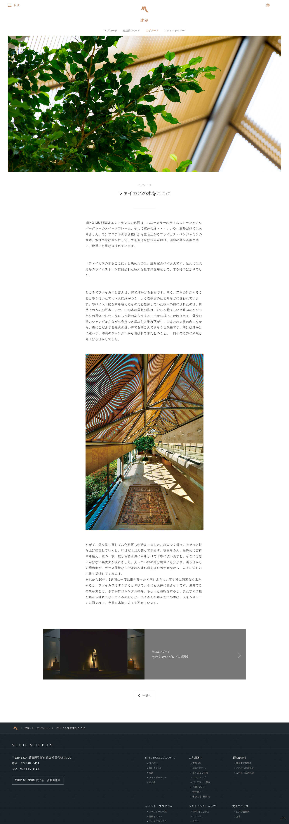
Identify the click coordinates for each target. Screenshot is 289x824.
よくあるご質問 (200, 776)
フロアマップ (199, 781)
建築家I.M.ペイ (131, 31)
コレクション (155, 772)
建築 (144, 20)
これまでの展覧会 (245, 776)
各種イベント (155, 820)
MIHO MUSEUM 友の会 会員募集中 (39, 784)
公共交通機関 (242, 815)
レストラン (197, 820)
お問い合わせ (199, 791)
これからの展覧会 (245, 772)
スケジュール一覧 (158, 815)
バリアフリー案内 (201, 786)
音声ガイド (197, 795)
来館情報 (196, 767)
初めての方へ (199, 772)
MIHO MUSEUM (40, 748)
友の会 (152, 786)
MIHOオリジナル (200, 815)
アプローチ (110, 31)
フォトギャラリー (174, 31)
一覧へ (147, 698)
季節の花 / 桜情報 (201, 800)
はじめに (153, 767)
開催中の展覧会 (244, 767)
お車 (238, 820)
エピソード (152, 31)
